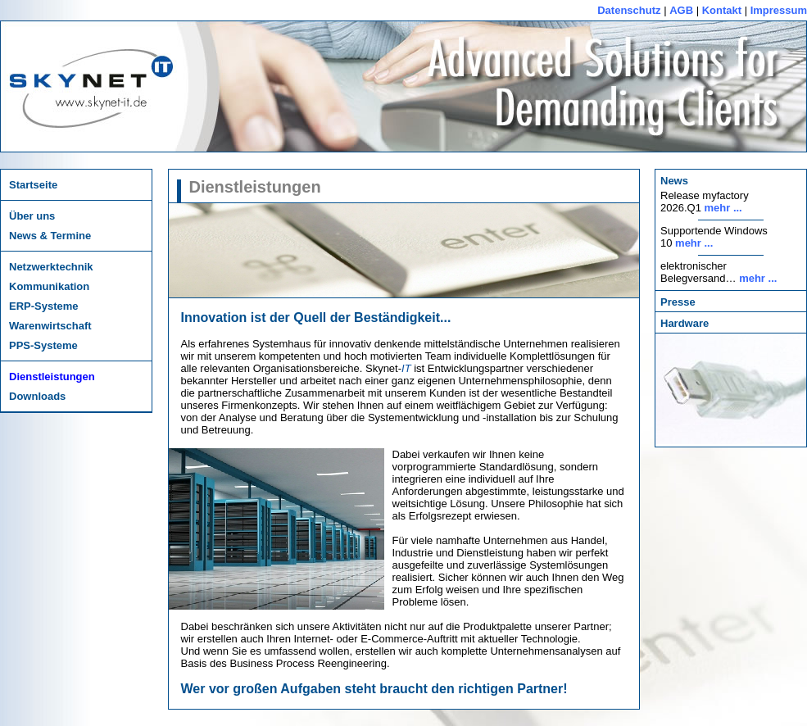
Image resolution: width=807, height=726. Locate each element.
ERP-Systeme (44, 306)
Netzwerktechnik (51, 267)
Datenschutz (628, 10)
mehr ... (723, 208)
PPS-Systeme (43, 345)
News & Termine (50, 235)
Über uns (32, 216)
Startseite (33, 185)
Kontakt (721, 10)
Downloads (37, 396)
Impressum (778, 10)
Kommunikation (49, 286)
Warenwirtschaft (50, 326)
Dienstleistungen (52, 376)
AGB (681, 10)
